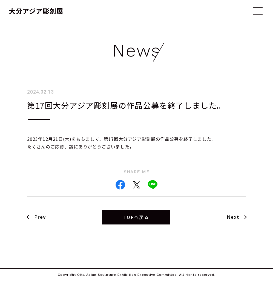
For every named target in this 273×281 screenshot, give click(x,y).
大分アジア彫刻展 (36, 11)
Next (233, 217)
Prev (40, 217)
